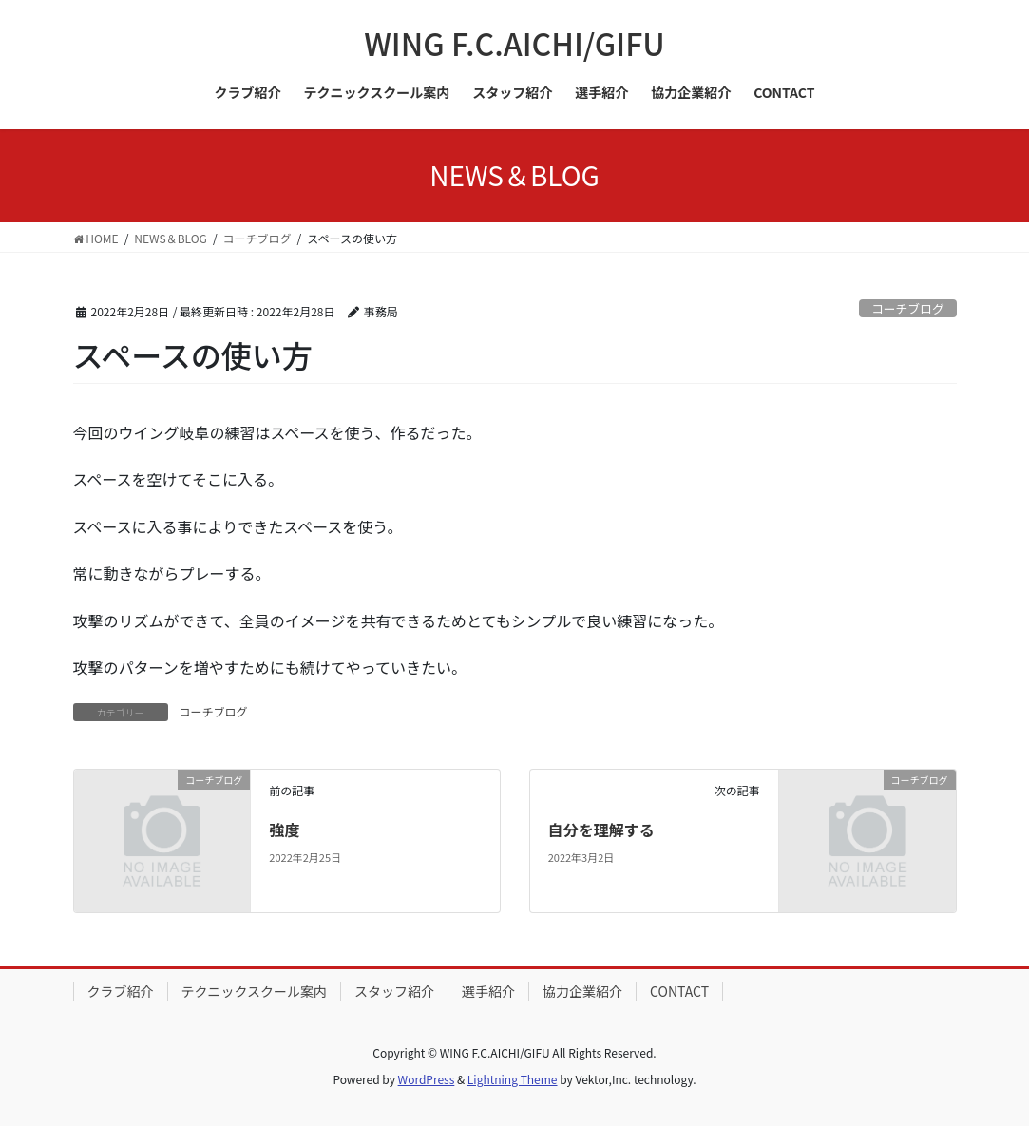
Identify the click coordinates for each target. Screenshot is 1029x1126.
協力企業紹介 (582, 991)
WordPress (426, 1079)
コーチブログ (907, 308)
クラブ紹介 (120, 991)
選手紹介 (488, 991)
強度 (284, 829)
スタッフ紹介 (394, 991)
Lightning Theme (512, 1079)
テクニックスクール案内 (254, 991)
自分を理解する (601, 829)
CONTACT (679, 991)
